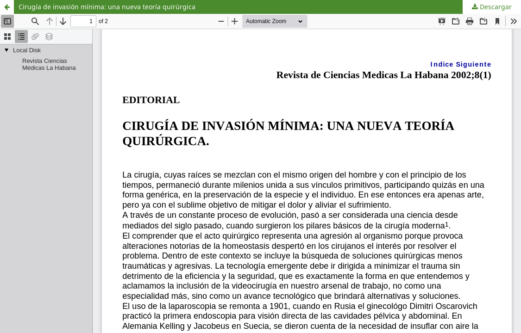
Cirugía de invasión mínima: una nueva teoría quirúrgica (107, 6)
